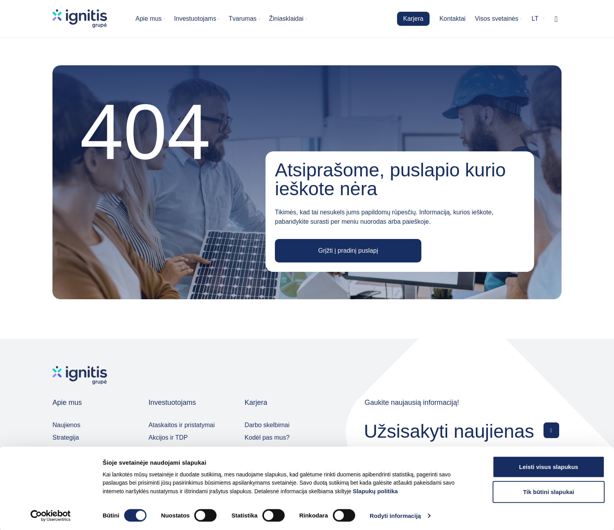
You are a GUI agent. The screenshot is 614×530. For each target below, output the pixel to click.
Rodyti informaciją (395, 514)
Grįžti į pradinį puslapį (348, 250)
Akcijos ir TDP (168, 437)
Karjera (413, 18)
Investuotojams (195, 18)
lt (535, 18)
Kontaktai (452, 18)
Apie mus (148, 18)
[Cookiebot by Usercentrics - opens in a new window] (50, 515)
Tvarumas (242, 18)
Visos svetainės (496, 18)
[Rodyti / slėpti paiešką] (556, 18)
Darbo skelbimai (267, 425)
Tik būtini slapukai (548, 490)
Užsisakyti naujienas (449, 431)
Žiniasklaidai (286, 18)
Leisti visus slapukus (548, 465)
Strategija (65, 437)
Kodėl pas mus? (267, 437)
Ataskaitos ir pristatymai (181, 425)
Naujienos (66, 425)
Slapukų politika (375, 489)
